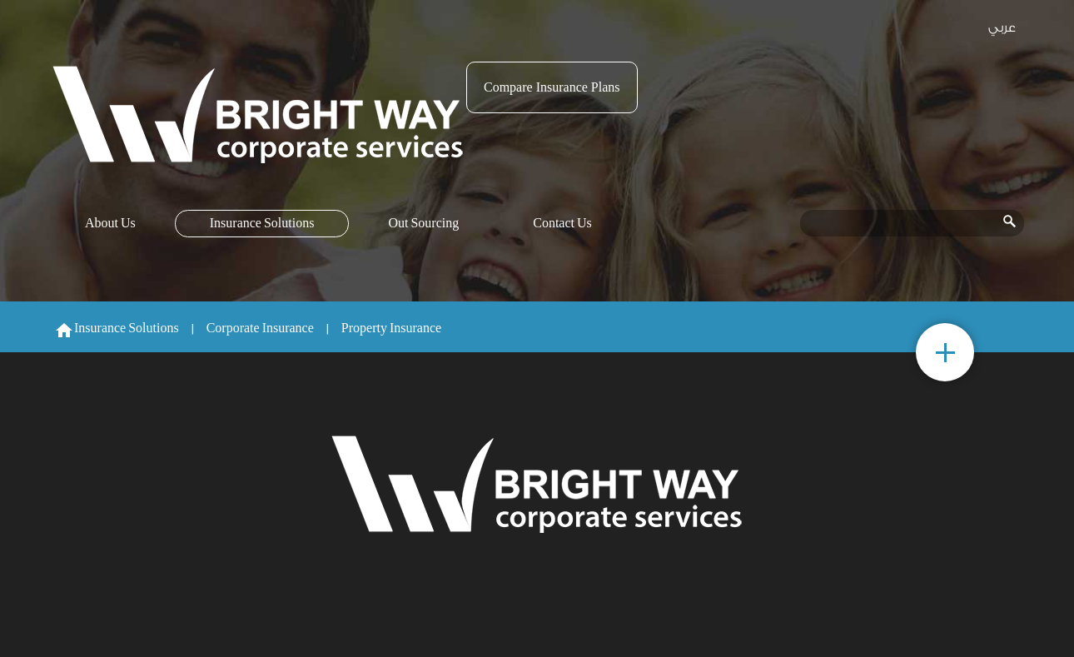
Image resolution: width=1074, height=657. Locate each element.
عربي (1002, 28)
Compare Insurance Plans (552, 87)
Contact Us (562, 224)
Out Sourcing (423, 224)
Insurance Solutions (262, 224)
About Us (110, 224)
